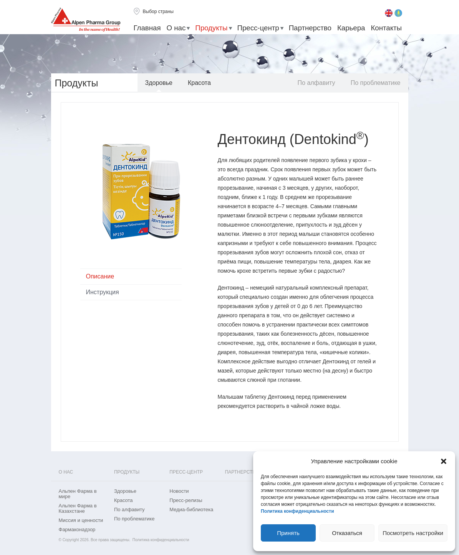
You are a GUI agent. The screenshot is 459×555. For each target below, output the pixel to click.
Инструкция (102, 292)
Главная (147, 28)
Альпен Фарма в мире (78, 494)
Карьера (351, 28)
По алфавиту (316, 83)
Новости (179, 491)
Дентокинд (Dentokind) (293, 139)
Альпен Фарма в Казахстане (78, 508)
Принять (288, 533)
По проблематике (376, 83)
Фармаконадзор (77, 529)
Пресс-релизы (185, 500)
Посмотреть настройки (413, 533)
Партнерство (310, 28)
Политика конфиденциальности (297, 511)
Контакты (386, 28)
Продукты (211, 28)
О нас (176, 28)
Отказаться (347, 533)
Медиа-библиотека (191, 509)
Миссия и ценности (81, 520)
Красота (199, 83)
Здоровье (158, 83)
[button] (443, 461)
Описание (100, 276)
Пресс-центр (258, 28)
